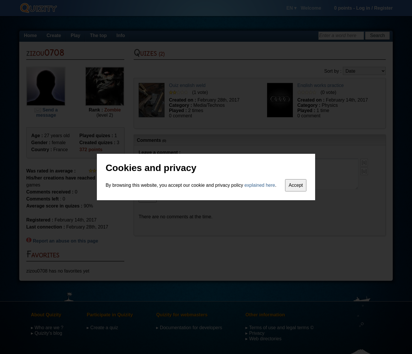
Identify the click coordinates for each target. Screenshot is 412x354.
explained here (260, 185)
